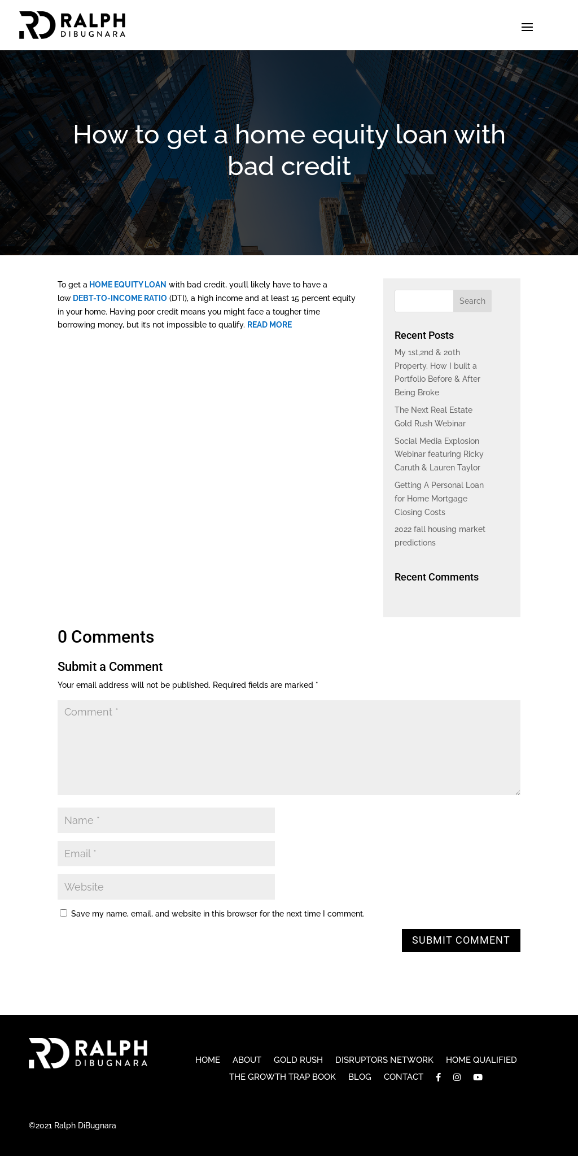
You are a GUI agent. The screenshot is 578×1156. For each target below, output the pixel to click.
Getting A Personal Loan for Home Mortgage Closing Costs (439, 499)
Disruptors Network (384, 1060)
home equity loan (127, 284)
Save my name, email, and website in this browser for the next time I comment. (218, 913)
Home (207, 1060)
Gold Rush (298, 1060)
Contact (403, 1077)
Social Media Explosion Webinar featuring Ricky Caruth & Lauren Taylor (439, 455)
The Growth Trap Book (282, 1077)
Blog (359, 1077)
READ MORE (269, 324)
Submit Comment (461, 940)
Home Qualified (481, 1060)
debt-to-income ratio (119, 298)
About (247, 1060)
